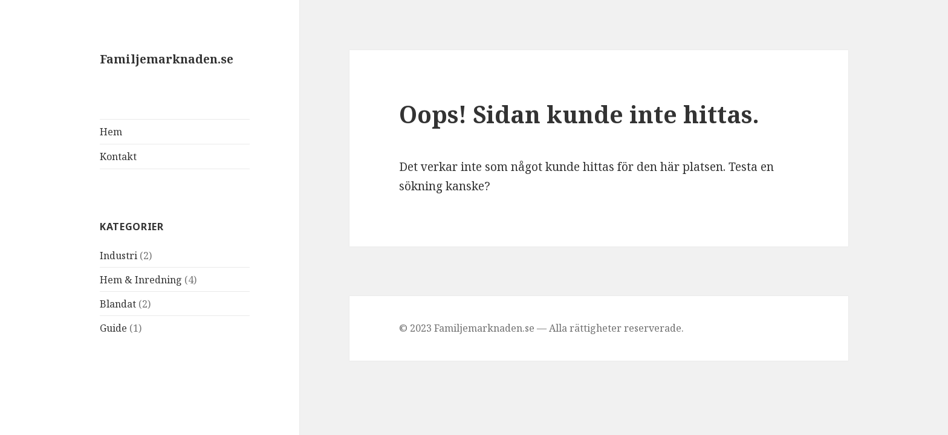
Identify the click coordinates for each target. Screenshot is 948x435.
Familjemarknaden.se (166, 59)
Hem (111, 131)
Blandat (118, 304)
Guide (113, 328)
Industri (118, 255)
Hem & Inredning (141, 279)
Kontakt (118, 156)
